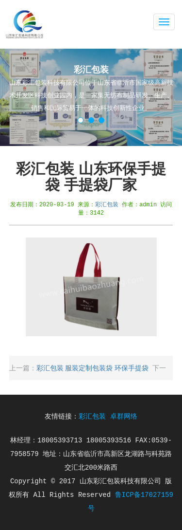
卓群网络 (123, 416)
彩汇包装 (106, 204)
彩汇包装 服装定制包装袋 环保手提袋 (92, 368)
